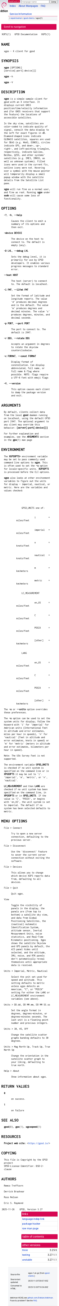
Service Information (21, 13)
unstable (27, 1259)
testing (26, 1254)
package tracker (31, 1223)
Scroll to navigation (15, 26)
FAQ (43, 5)
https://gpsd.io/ (38, 1143)
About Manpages (28, 5)
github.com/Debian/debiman (40, 1298)
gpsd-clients (29, 18)
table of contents (33, 1236)
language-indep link (33, 1218)
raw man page (30, 1228)
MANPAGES (14, 1)
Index (13, 5)
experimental (16, 18)
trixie (25, 1250)
